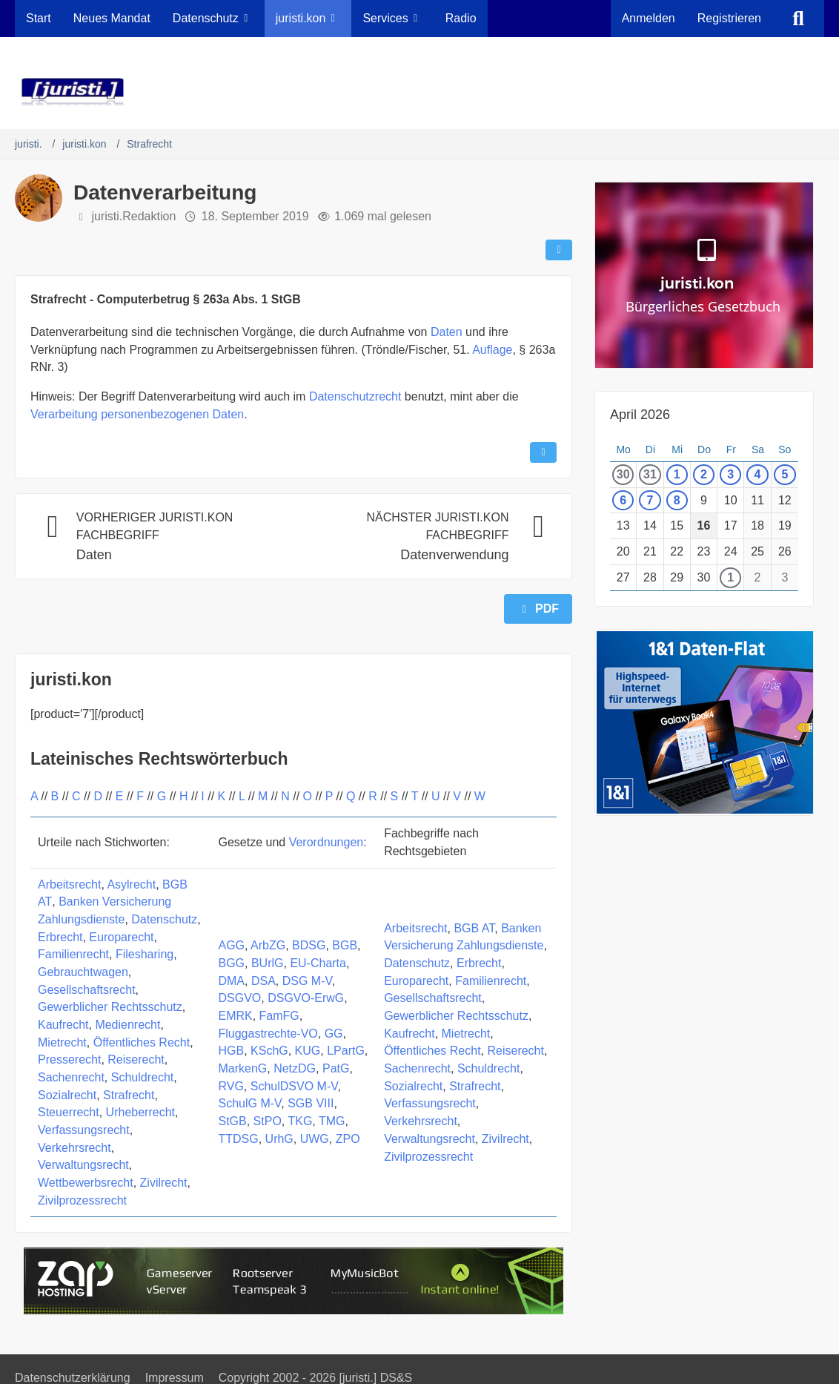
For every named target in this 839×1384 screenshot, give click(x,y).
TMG (332, 1121)
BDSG (308, 945)
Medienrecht (127, 1024)
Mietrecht (62, 1042)
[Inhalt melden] (543, 452)
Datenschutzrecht (355, 396)
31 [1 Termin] (650, 474)
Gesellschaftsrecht (87, 989)
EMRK (235, 1015)
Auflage (492, 349)
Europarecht (121, 937)
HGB (231, 1050)
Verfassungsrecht (84, 1130)
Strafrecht (128, 1095)
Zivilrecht (164, 1182)
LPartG (346, 1050)
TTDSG (238, 1139)
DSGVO (239, 998)
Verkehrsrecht (74, 1147)
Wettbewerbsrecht (85, 1182)
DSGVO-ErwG (306, 998)
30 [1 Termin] (623, 474)
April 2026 (640, 414)
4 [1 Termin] (758, 474)
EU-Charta (318, 963)
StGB (232, 1121)
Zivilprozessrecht (82, 1200)
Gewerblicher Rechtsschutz (110, 1007)
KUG (308, 1050)
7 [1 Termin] (649, 500)
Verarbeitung (64, 414)
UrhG (279, 1139)
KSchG (269, 1050)
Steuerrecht (68, 1112)
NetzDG (294, 1068)
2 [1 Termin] (703, 474)
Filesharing (144, 954)
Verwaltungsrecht (83, 1165)
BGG (231, 963)
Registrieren (729, 18)
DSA (263, 981)
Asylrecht (131, 884)
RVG (230, 1086)
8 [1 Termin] (677, 500)
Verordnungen (326, 842)
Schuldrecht (142, 1077)
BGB (344, 945)
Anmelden (648, 18)
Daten (446, 332)
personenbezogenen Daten (172, 414)
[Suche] (798, 18)
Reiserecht (135, 1059)
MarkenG (242, 1068)
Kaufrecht (63, 1024)
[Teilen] (558, 250)
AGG (231, 945)
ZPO (348, 1139)
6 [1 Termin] (623, 500)
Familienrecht (73, 954)
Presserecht (69, 1059)
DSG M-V (307, 981)
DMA (231, 981)
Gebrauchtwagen (83, 972)
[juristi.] (419, 92)
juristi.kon (71, 679)
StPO (267, 1121)
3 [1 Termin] (730, 474)
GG (334, 1033)
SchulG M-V (249, 1103)
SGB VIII (311, 1103)
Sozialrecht (67, 1095)
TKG (300, 1121)
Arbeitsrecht (69, 884)
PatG (335, 1068)
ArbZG (268, 945)
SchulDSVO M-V (294, 1086)
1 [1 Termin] (677, 474)
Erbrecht (60, 937)
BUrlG (267, 963)
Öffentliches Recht (141, 1042)
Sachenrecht (71, 1077)
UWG (314, 1139)
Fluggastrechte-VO (267, 1033)
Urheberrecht (140, 1112)
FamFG (279, 1015)
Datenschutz (164, 919)
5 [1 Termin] (784, 474)
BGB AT (474, 928)
